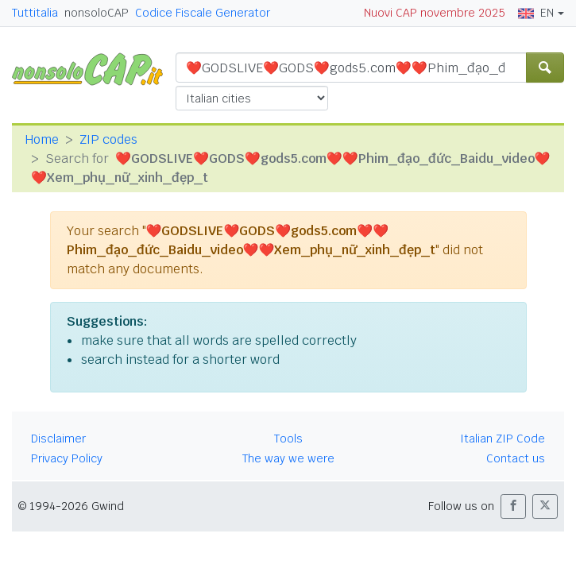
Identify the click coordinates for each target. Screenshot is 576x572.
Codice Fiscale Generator (202, 13)
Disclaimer (58, 438)
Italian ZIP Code (502, 438)
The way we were (288, 458)
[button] (513, 506)
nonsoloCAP (96, 13)
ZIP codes (108, 139)
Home (42, 139)
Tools (288, 438)
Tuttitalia (35, 13)
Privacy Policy (66, 458)
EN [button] (536, 13)
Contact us (515, 458)
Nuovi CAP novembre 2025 (434, 13)
